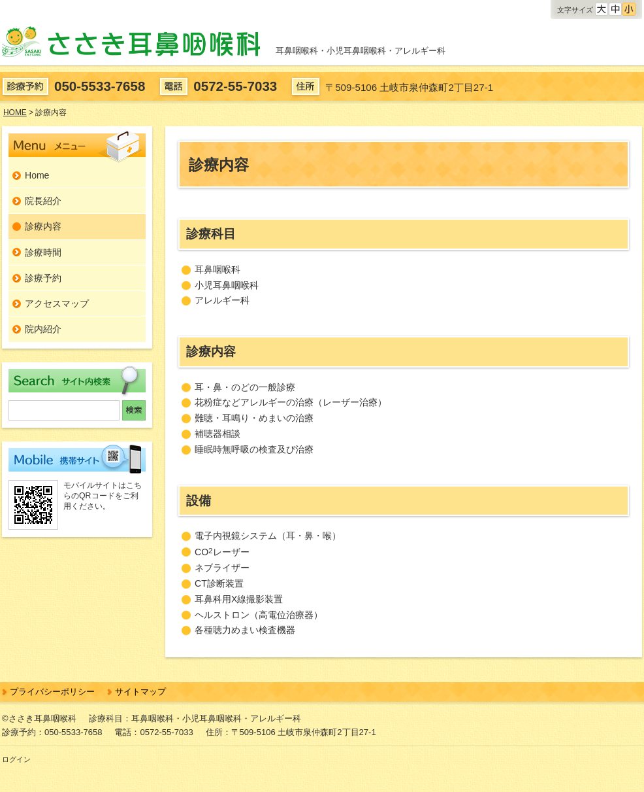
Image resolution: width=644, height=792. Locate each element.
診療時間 (43, 252)
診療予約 (43, 278)
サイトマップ (140, 692)
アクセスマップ (57, 303)
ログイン (16, 759)
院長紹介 (43, 201)
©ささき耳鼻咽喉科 (39, 718)
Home (37, 175)
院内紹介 (43, 329)
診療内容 (43, 226)
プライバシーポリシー (52, 692)
